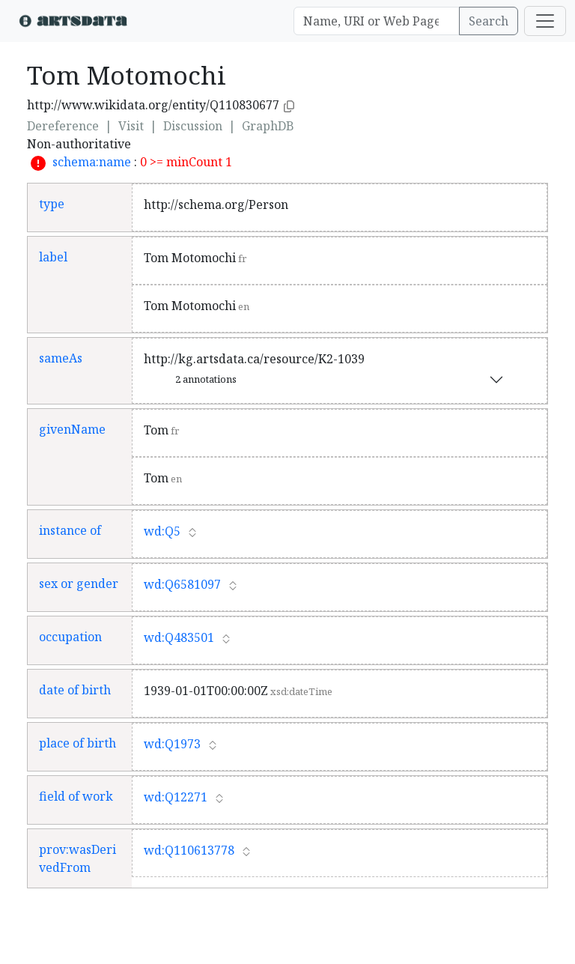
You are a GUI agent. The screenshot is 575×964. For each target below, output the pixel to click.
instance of (70, 530)
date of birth (75, 690)
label (53, 257)
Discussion (192, 126)
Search (488, 21)
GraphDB (268, 126)
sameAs (60, 358)
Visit (131, 126)
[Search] (376, 21)
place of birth (77, 743)
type (51, 203)
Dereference (63, 126)
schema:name (91, 162)
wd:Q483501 (179, 637)
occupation (70, 636)
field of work (76, 796)
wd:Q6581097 (182, 584)
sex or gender (78, 583)
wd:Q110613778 (189, 850)
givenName (72, 429)
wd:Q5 (162, 531)
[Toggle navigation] (545, 21)
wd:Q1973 (172, 744)
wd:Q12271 (175, 797)
